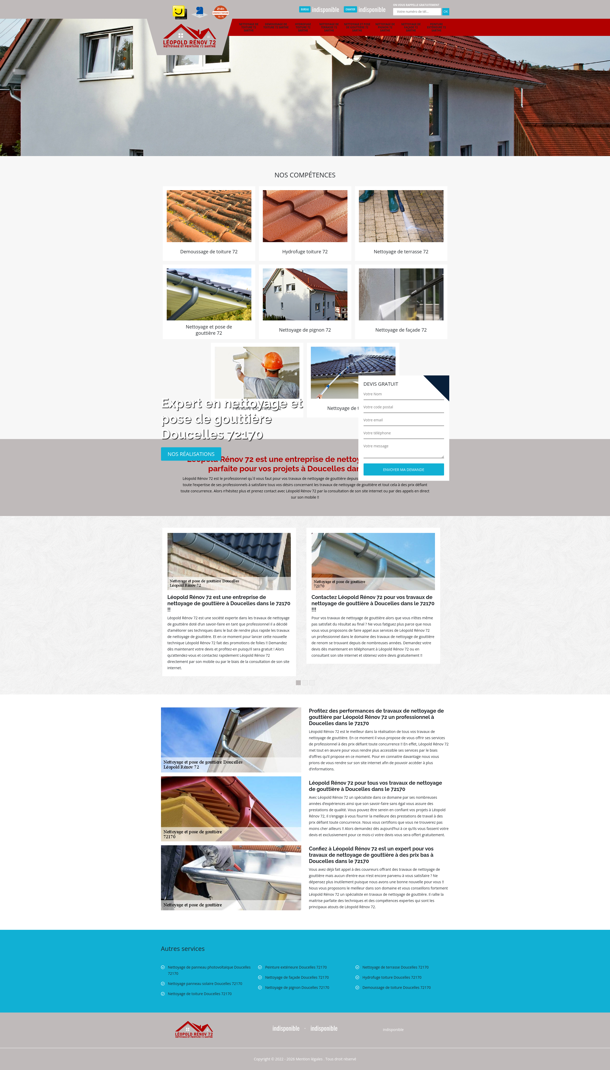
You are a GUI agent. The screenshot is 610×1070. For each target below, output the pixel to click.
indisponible (319, 9)
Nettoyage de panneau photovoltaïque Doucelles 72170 (209, 970)
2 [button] (305, 682)
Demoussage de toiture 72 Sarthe (276, 25)
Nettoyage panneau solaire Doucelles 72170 (205, 983)
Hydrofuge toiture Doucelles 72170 (392, 977)
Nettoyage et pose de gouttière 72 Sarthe (357, 27)
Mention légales (309, 1058)
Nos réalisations (191, 453)
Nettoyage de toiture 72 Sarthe (248, 27)
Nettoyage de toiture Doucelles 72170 (200, 993)
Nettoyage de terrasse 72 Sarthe (329, 27)
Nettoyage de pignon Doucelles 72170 (297, 987)
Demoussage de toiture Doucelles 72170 (397, 987)
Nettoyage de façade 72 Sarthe (411, 27)
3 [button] (311, 682)
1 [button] (298, 682)
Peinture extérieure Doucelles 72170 (296, 967)
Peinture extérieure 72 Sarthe (436, 27)
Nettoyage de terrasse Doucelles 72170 (396, 967)
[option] (305, 78)
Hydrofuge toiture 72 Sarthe (303, 27)
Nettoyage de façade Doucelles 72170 (297, 977)
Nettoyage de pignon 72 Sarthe (385, 27)
